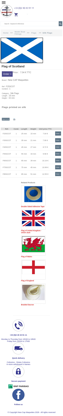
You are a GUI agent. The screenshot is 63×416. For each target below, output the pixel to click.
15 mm (33, 134)
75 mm (24, 167)
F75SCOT (7, 167)
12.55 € (45, 174)
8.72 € (45, 147)
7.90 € (45, 140)
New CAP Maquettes (18, 80)
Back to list (5, 119)
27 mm (33, 147)
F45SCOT (7, 147)
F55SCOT (7, 154)
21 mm (33, 140)
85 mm (24, 174)
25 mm (24, 134)
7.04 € (45, 134)
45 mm (24, 147)
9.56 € (45, 154)
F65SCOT (7, 161)
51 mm (33, 174)
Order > (7, 74)
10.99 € (45, 167)
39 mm (33, 161)
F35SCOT (7, 140)
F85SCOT (7, 174)
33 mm (33, 154)
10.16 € (45, 161)
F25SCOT (7, 134)
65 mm (24, 161)
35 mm (24, 140)
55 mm (24, 154)
